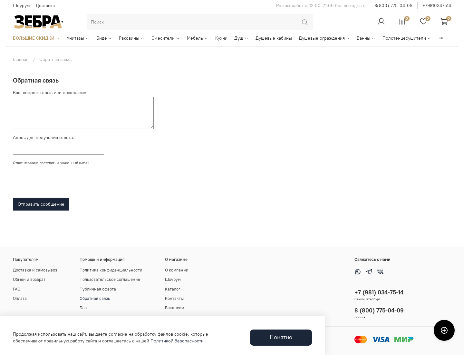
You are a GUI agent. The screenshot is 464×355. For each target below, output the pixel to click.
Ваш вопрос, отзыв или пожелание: (50, 92)
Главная (20, 59)
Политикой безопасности (177, 341)
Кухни (221, 38)
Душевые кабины (274, 38)
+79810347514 (436, 5)
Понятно (281, 337)
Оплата (20, 298)
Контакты (174, 298)
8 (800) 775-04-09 (379, 310)
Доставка (45, 5)
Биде (104, 38)
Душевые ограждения (324, 38)
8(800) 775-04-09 (393, 5)
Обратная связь (95, 298)
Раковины (132, 38)
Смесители (165, 38)
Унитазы (78, 38)
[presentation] (62, 183)
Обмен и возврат (29, 279)
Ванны (366, 38)
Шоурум (21, 5)
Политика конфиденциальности (111, 270)
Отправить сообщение (41, 204)
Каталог (172, 289)
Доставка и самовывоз (35, 270)
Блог (84, 307)
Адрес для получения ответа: (43, 137)
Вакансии (174, 307)
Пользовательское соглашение (110, 279)
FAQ (16, 289)
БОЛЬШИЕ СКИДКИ (36, 38)
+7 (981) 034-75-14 (378, 292)
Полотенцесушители (406, 38)
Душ (241, 38)
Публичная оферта (98, 289)
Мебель (197, 38)
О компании (176, 270)
